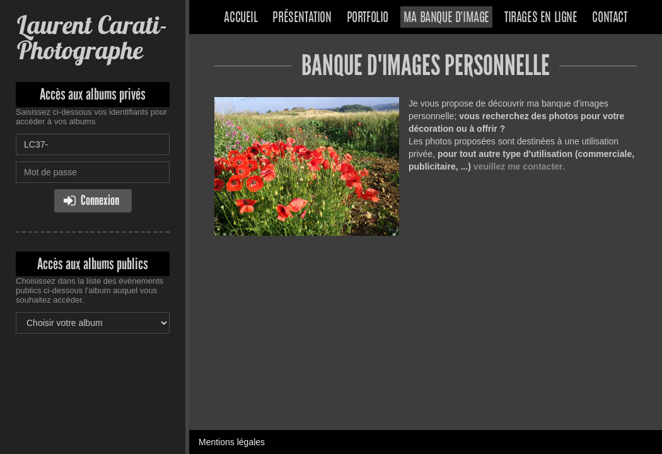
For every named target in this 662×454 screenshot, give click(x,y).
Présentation (301, 18)
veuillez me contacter (518, 166)
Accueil (240, 18)
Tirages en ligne (541, 18)
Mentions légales (232, 442)
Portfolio (367, 18)
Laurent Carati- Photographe (92, 37)
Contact (609, 18)
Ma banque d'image (446, 18)
